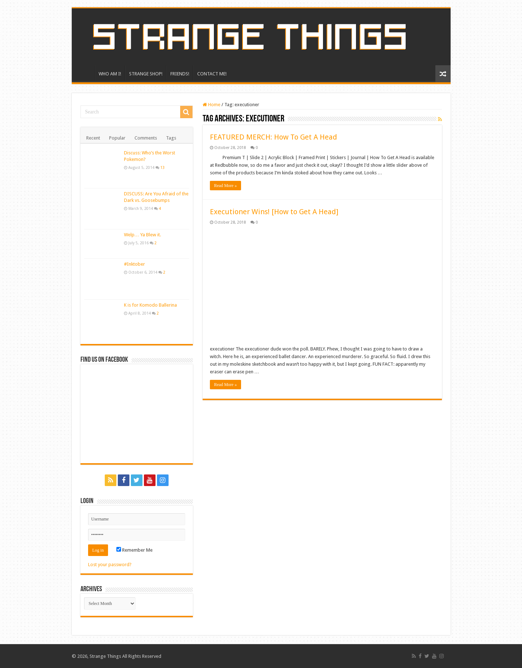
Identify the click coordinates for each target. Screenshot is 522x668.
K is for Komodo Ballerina (150, 305)
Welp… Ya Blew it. (142, 234)
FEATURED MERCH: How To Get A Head (273, 137)
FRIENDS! (179, 73)
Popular (117, 138)
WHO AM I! (110, 73)
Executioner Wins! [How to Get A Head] (274, 211)
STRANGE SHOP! (145, 73)
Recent (93, 138)
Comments (145, 138)
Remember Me (134, 550)
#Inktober (134, 264)
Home (211, 104)
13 (162, 167)
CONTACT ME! (212, 73)
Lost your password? (110, 564)
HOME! (84, 72)
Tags (171, 138)
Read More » (225, 185)
